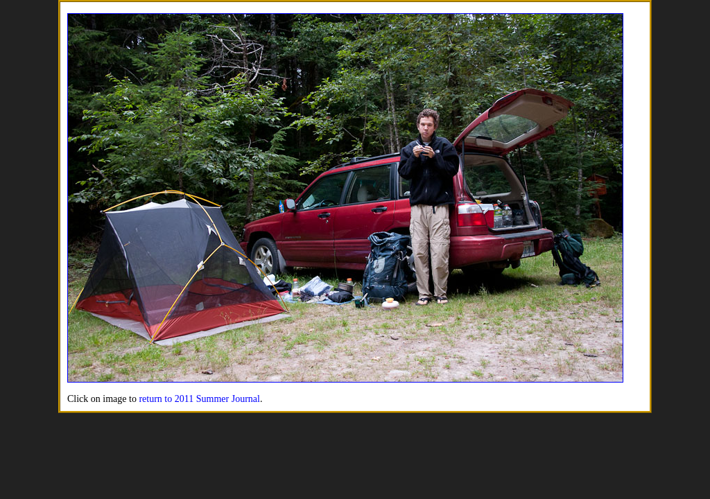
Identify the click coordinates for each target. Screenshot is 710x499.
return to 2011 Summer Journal (199, 399)
